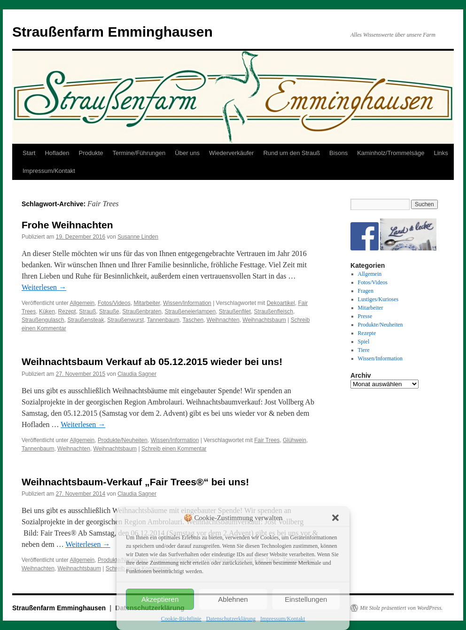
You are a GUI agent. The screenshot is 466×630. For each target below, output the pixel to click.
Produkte (91, 152)
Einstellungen (306, 599)
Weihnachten (223, 320)
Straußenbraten (141, 311)
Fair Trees (267, 440)
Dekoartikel (281, 303)
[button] (335, 517)
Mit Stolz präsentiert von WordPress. (401, 608)
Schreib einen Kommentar (174, 448)
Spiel (364, 341)
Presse (365, 316)
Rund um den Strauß (291, 152)
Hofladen (57, 152)
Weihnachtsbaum (264, 320)
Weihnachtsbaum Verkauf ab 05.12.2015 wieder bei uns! (152, 361)
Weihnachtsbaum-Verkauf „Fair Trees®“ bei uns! (135, 481)
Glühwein (294, 440)
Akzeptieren (160, 599)
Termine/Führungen (139, 152)
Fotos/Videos (114, 303)
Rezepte (367, 333)
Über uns (187, 152)
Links (441, 152)
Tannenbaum (163, 320)
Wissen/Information (187, 303)
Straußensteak (85, 320)
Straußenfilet (235, 311)
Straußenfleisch (273, 311)
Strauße (109, 311)
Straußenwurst (125, 320)
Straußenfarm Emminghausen (112, 31)
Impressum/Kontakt (282, 618)
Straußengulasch (43, 320)
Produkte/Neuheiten (123, 440)
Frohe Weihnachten (67, 224)
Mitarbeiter (146, 303)
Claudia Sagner (136, 374)
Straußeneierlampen (190, 311)
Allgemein (82, 303)
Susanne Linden (137, 236)
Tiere (364, 350)
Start (29, 152)
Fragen (365, 291)
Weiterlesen (44, 287)
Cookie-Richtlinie (181, 618)
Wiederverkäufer (231, 152)
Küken (47, 311)
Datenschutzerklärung (231, 618)
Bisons (338, 152)
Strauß (87, 311)
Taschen (192, 320)
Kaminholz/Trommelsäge (390, 152)
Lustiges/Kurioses (378, 299)
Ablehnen (233, 599)
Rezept (67, 311)
